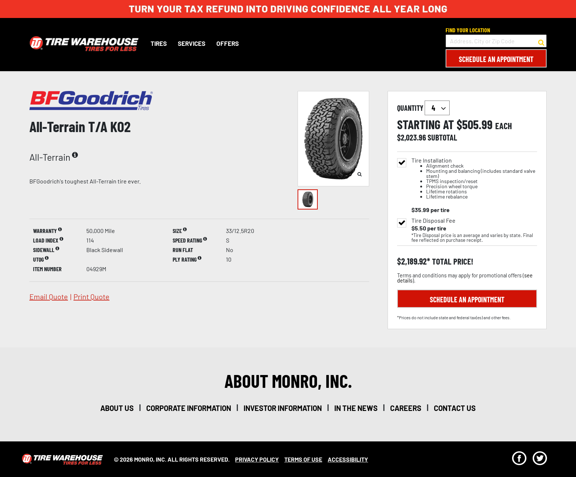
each (503, 125)
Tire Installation (474, 178)
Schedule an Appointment (496, 59)
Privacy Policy (257, 459)
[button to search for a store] (541, 41)
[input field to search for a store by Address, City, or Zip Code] (496, 40)
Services (191, 43)
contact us (455, 408)
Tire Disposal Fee (433, 220)
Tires (158, 43)
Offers (227, 43)
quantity (423, 108)
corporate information (188, 408)
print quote (91, 296)
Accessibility (348, 459)
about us (117, 408)
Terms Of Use (303, 459)
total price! (451, 261)
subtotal (442, 137)
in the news (356, 408)
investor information (283, 408)
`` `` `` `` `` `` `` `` (437, 108)
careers (405, 408)
